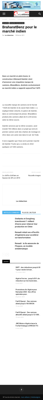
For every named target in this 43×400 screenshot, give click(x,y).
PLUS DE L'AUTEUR (29, 213)
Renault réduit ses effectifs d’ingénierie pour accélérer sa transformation (27, 235)
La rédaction (9, 35)
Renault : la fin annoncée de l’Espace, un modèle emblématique (27, 246)
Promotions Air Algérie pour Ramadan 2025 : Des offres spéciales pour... (26, 292)
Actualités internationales (26, 19)
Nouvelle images (34, 175)
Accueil (4, 19)
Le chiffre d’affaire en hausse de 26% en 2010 (11, 176)
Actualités (12, 19)
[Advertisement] (21, 355)
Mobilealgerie (35, 397)
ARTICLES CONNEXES (11, 213)
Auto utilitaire (25, 397)
